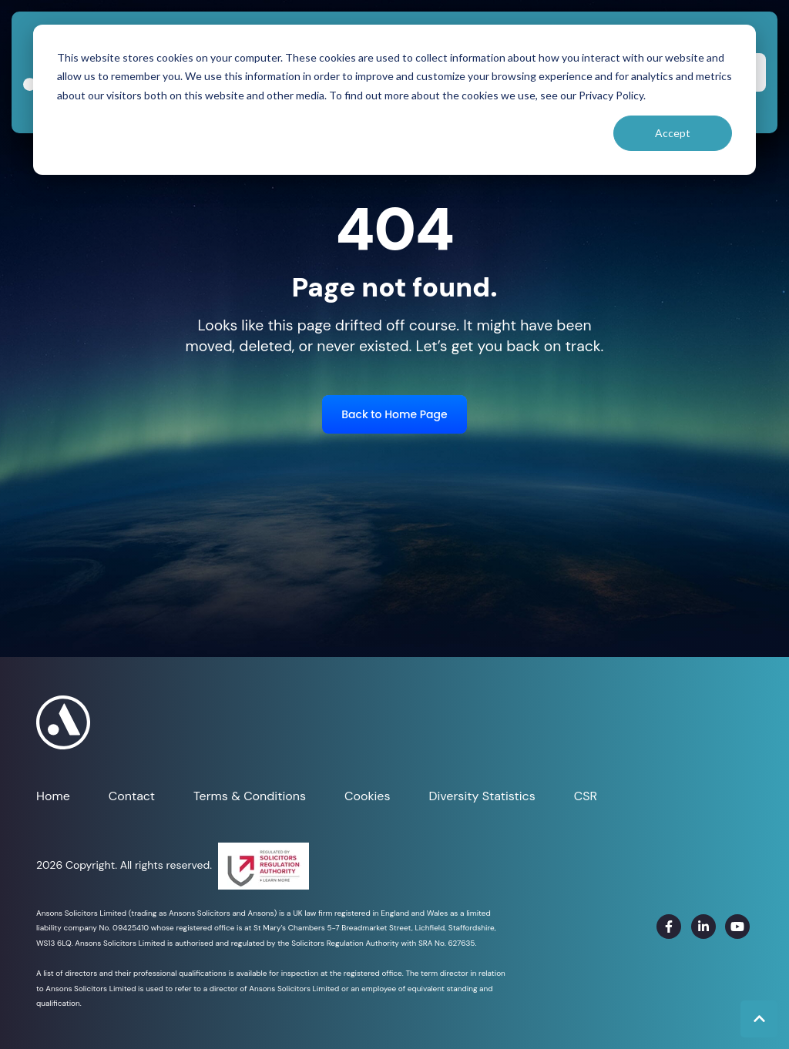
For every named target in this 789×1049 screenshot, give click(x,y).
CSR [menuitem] (585, 796)
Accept (672, 132)
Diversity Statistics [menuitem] (481, 796)
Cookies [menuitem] (367, 796)
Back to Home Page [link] (394, 414)
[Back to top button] (758, 1018)
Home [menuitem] (53, 796)
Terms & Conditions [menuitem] (249, 796)
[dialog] (394, 100)
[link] (668, 926)
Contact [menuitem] (132, 796)
